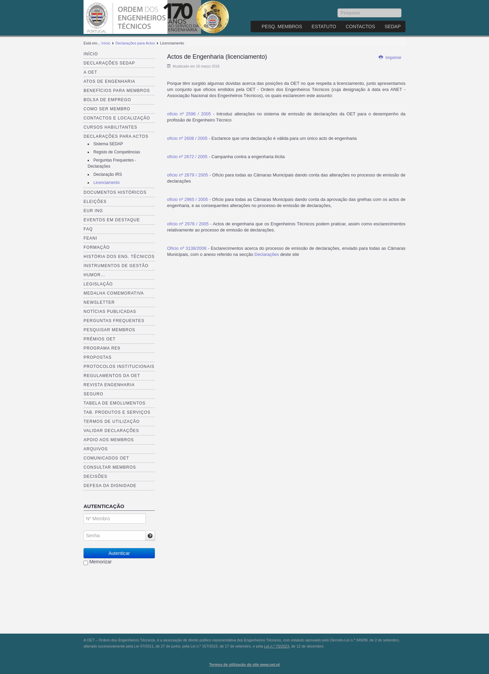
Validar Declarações (111, 430)
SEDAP (393, 26)
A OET (90, 72)
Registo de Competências (116, 152)
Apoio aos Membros (109, 439)
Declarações (267, 254)
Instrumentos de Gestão (116, 265)
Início (106, 43)
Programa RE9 (102, 348)
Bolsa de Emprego (107, 99)
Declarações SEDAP (109, 63)
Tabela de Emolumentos (115, 403)
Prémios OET (99, 339)
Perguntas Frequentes (114, 320)
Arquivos (96, 449)
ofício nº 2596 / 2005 (189, 113)
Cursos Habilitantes (110, 127)
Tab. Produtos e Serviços (117, 412)
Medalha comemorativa (114, 293)
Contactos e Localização (117, 118)
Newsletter (99, 302)
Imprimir (389, 57)
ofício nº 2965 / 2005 (187, 199)
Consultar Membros (110, 467)
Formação (97, 247)
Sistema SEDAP (108, 144)
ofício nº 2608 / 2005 (187, 138)
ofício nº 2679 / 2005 (187, 174)
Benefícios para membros (117, 90)
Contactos (360, 26)
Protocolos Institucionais (119, 366)
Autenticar (119, 553)
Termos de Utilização (112, 421)
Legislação (98, 284)
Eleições (95, 201)
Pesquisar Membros (109, 329)
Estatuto (324, 26)
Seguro (93, 394)
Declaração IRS (107, 174)
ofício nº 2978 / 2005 (188, 223)
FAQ (88, 229)
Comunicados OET (106, 458)
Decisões (95, 476)
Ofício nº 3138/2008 (186, 248)
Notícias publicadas (110, 311)
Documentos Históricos (115, 192)
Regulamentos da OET (112, 375)
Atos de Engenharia (109, 81)
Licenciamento (106, 182)
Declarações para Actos (135, 43)
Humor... (94, 275)
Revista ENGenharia (109, 384)
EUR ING (93, 210)
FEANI (90, 238)
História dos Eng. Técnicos (119, 256)
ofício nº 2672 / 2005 (187, 156)
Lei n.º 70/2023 (276, 646)
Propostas (98, 357)
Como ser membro (107, 109)
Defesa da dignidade (110, 485)
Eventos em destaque (112, 220)
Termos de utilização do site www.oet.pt (244, 664)
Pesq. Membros (282, 26)
